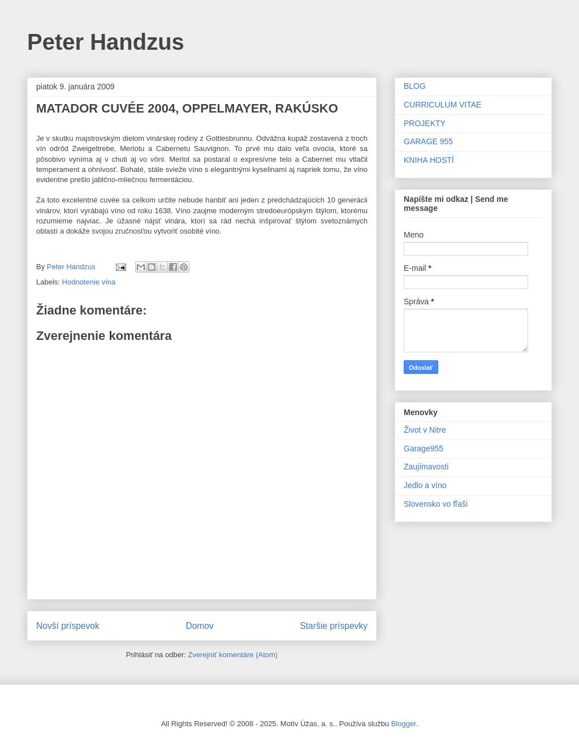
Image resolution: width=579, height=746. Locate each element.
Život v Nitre (425, 429)
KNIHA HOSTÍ (429, 160)
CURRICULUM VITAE (442, 104)
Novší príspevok (68, 626)
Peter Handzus (105, 41)
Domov (199, 626)
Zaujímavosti (426, 466)
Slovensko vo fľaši (436, 503)
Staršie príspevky (334, 626)
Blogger (403, 723)
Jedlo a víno (425, 485)
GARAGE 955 (428, 141)
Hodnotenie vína (89, 282)
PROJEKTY (425, 123)
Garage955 (423, 448)
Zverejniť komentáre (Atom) (233, 654)
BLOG (415, 85)
